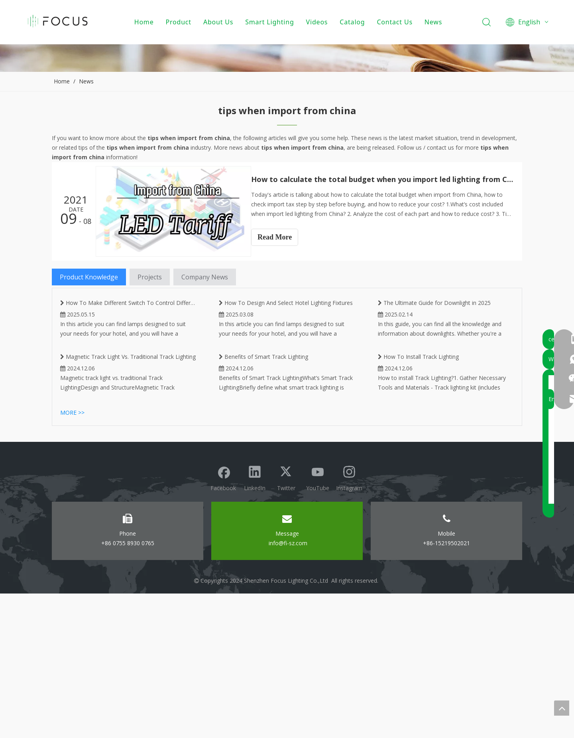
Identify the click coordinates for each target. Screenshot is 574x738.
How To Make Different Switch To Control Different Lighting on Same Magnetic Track (128, 382)
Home (145, 22)
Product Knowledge (89, 276)
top (561, 708)
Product (179, 22)
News (434, 22)
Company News (204, 276)
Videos (318, 22)
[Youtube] (318, 621)
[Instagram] (349, 621)
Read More (282, 237)
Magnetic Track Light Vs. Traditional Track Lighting (128, 506)
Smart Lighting (270, 22)
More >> (72, 557)
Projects (150, 276)
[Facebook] (223, 621)
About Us (219, 22)
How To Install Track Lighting (418, 506)
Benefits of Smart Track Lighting (263, 506)
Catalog (353, 22)
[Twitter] (286, 621)
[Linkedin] (255, 621)
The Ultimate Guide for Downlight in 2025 (434, 379)
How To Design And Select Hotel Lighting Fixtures (286, 379)
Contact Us (395, 22)
